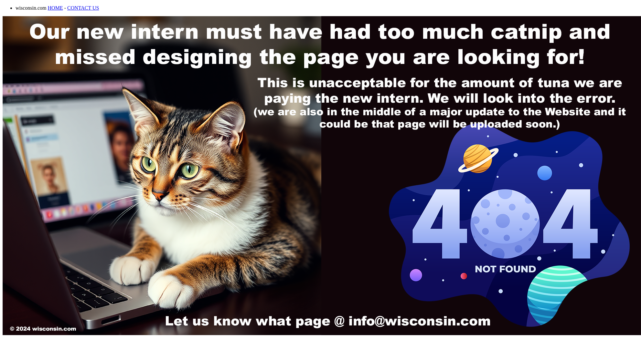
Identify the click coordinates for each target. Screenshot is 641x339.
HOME (55, 8)
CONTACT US (83, 8)
